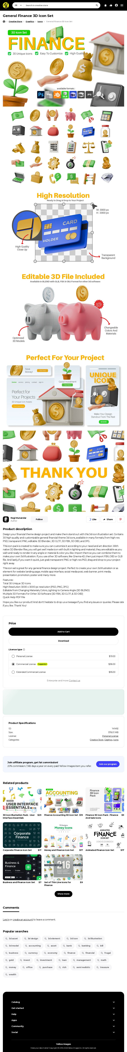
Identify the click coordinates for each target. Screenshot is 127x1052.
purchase (45, 967)
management (82, 960)
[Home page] (4, 21)
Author (14, 521)
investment (44, 960)
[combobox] (62, 5)
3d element (52, 938)
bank (67, 945)
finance (69, 953)
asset (51, 945)
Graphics (108, 740)
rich (62, 967)
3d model (12, 945)
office (27, 967)
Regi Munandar (18, 518)
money (10, 967)
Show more (63, 894)
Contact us (74, 680)
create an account (23, 919)
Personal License (110, 736)
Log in (6, 919)
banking (84, 945)
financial (88, 953)
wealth (10, 974)
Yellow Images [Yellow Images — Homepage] (63, 1044)
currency (31, 953)
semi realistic (81, 967)
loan (62, 960)
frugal (106, 953)
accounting (33, 945)
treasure (102, 967)
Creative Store (96, 740)
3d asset (11, 938)
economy (50, 953)
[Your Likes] (111, 5)
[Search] (97, 5)
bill (99, 945)
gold (9, 960)
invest (25, 960)
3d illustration (93, 938)
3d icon (72, 938)
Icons (115, 740)
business (11, 953)
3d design (31, 938)
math (101, 960)
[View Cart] (105, 5)
